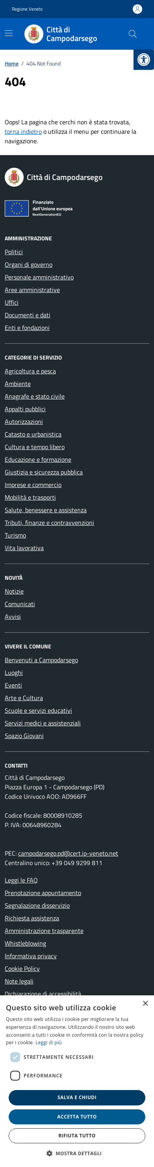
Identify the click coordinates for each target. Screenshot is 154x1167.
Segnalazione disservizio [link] (37, 905)
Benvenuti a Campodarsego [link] (41, 660)
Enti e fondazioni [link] (27, 327)
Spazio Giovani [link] (24, 735)
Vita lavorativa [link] (24, 548)
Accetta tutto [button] (76, 1116)
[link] (144, 59)
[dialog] (77, 1081)
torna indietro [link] (23, 131)
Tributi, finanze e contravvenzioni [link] (49, 522)
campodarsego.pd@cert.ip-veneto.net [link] (68, 853)
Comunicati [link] (20, 604)
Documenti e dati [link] (27, 315)
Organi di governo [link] (28, 264)
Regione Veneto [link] (27, 9)
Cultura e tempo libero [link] (35, 446)
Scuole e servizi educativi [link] (38, 710)
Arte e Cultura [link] (24, 697)
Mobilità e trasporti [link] (30, 497)
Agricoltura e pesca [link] (30, 371)
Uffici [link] (12, 302)
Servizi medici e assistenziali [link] (43, 723)
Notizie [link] (14, 591)
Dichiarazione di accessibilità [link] (43, 993)
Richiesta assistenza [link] (32, 918)
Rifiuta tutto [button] (77, 1135)
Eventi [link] (13, 685)
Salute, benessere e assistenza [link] (46, 510)
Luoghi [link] (14, 672)
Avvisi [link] (13, 616)
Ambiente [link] (18, 383)
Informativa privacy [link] (31, 956)
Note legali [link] (19, 981)
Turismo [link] (15, 535)
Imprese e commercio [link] (33, 484)
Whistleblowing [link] (25, 943)
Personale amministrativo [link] (39, 277)
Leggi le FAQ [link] (21, 880)
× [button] (145, 1004)
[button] (77, 1153)
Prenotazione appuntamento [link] (43, 892)
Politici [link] (14, 252)
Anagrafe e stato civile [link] (35, 396)
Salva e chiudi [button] (77, 1097)
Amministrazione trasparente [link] (44, 930)
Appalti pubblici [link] (25, 409)
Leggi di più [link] (48, 1042)
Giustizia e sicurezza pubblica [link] (44, 472)
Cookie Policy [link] (22, 968)
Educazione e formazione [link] (38, 459)
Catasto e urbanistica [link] (33, 434)
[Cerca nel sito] (132, 33)
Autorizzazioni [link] (24, 421)
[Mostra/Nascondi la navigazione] (8, 33)
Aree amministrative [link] (32, 289)
